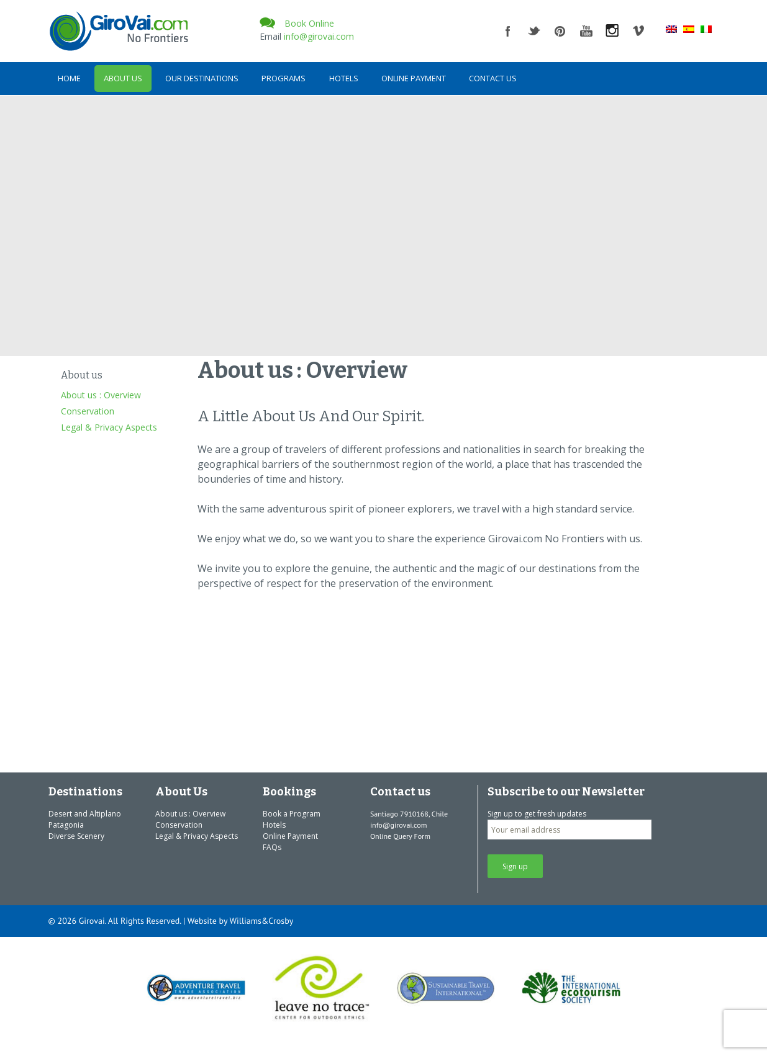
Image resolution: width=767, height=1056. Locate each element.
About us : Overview (101, 395)
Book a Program (291, 813)
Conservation (87, 411)
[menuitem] (671, 28)
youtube (586, 31)
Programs (283, 78)
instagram (612, 31)
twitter (534, 31)
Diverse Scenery (76, 836)
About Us (123, 78)
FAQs (272, 847)
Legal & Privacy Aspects (109, 427)
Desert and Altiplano (84, 813)
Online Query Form (400, 836)
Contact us (493, 78)
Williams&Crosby (261, 920)
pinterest (560, 31)
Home (69, 78)
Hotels (343, 78)
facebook (508, 31)
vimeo (638, 31)
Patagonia (66, 825)
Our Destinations (201, 78)
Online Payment (413, 78)
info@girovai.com (319, 36)
